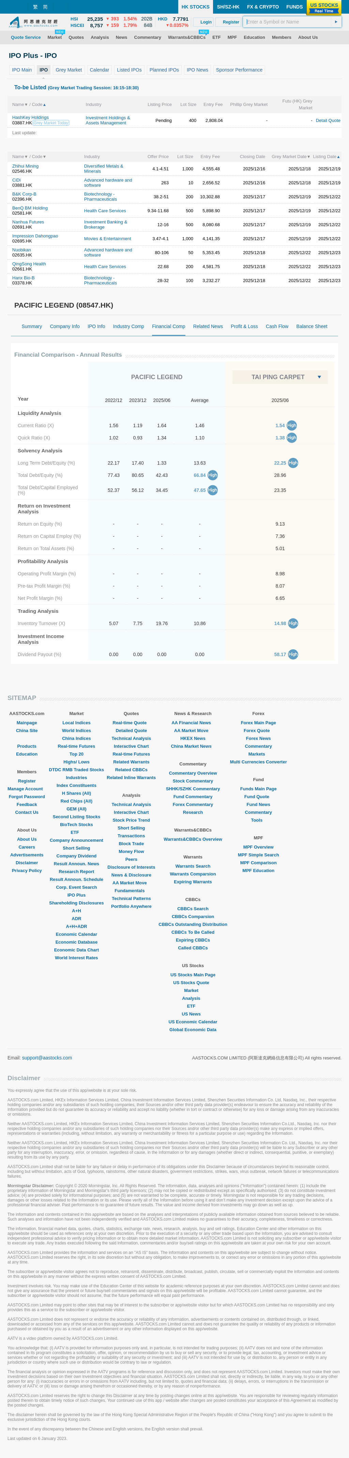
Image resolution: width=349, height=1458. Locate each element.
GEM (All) (76, 808)
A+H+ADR (76, 926)
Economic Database (77, 942)
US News (193, 1014)
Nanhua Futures (28, 221)
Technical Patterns (131, 898)
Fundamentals (131, 890)
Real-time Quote (131, 722)
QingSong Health (29, 263)
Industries (76, 777)
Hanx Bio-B (23, 277)
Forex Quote (258, 730)
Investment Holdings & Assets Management (108, 120)
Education (26, 754)
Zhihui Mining (25, 166)
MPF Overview (258, 847)
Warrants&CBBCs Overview (193, 839)
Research (193, 812)
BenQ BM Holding (30, 208)
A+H (76, 910)
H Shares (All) (76, 793)
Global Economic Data (192, 1029)
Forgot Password (27, 796)
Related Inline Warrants (131, 777)
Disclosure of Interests (131, 867)
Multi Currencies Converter (258, 761)
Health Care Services (105, 210)
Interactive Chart (131, 746)
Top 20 (77, 754)
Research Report (76, 871)
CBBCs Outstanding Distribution (192, 924)
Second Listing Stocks (76, 816)
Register (27, 781)
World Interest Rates (76, 957)
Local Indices (76, 722)
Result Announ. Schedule (76, 879)
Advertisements (27, 854)
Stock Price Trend (131, 820)
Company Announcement (76, 840)
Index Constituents (76, 785)
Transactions (131, 835)
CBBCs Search (193, 908)
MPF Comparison (258, 862)
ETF (76, 832)
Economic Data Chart (76, 949)
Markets (258, 754)
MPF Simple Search (258, 854)
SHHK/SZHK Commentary (193, 788)
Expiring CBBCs (193, 940)
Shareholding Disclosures (76, 902)
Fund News (258, 804)
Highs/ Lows (76, 761)
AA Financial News (192, 722)
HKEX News (193, 738)
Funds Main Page (258, 788)
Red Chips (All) (76, 801)
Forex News (258, 738)
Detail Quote (328, 120)
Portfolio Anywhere (131, 906)
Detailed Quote (131, 730)
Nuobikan (21, 249)
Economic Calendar (76, 934)
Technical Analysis (131, 738)
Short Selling (76, 848)
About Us (27, 839)
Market (193, 990)
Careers (27, 847)
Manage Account (26, 788)
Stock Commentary (193, 781)
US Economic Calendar (193, 1021)
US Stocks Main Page (192, 974)
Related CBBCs (131, 769)
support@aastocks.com (47, 1057)
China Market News (193, 746)
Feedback (27, 804)
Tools (258, 820)
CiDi (16, 180)
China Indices (76, 738)
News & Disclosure (131, 875)
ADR (76, 918)
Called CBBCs (193, 947)
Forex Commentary (193, 804)
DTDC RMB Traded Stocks (76, 769)
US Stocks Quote (192, 982)
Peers (131, 859)
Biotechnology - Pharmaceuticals (100, 196)
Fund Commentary (193, 796)
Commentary (258, 746)
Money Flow (131, 851)
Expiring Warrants (193, 881)
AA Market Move (131, 882)
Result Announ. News (76, 863)
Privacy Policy (27, 870)
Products (26, 746)
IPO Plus (76, 895)
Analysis (192, 998)
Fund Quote (258, 796)
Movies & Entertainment (107, 238)
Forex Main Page (258, 722)
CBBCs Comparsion (193, 916)
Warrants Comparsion (193, 874)
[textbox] (292, 21)
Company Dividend (77, 855)
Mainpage (27, 722)
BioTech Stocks (76, 824)
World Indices (76, 730)
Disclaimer (27, 862)
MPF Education (258, 870)
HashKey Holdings (30, 117)
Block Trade (131, 843)
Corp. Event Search (76, 887)
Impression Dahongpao (35, 235)
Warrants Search (193, 866)
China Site (27, 730)
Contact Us (27, 812)
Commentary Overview (193, 773)
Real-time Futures (76, 746)
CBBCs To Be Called (192, 932)
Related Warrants (131, 761)
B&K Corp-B (24, 194)
